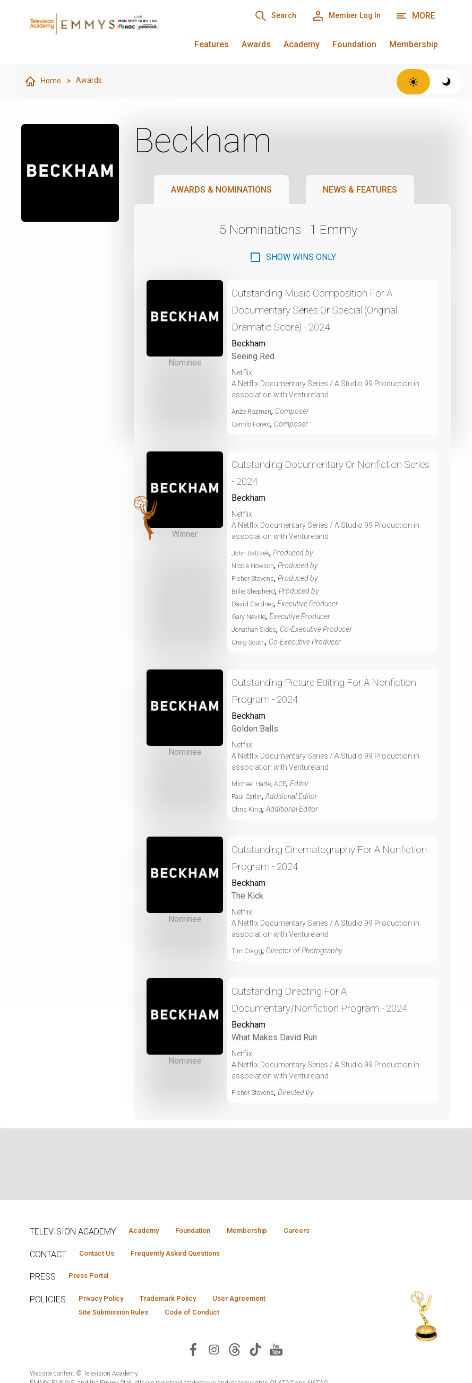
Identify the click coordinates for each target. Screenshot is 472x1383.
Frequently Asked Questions (194, 1270)
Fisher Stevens (255, 579)
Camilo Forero (255, 424)
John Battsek (253, 553)
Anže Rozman (254, 411)
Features (211, 44)
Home (43, 81)
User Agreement (272, 1318)
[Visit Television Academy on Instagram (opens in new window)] (214, 1370)
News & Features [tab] (360, 190)
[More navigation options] (415, 16)
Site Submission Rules (122, 1333)
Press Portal (94, 1294)
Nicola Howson (257, 566)
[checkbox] (292, 257)
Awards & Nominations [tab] (221, 190)
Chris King (248, 809)
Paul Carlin (249, 797)
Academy (302, 44)
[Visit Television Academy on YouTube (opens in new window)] (276, 1370)
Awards (256, 44)
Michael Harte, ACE (262, 784)
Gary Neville (250, 617)
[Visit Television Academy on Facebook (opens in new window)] (193, 1370)
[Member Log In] (339, 16)
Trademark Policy (188, 1318)
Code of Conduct (215, 1333)
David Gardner (255, 604)
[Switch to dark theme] (447, 81)
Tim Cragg (249, 951)
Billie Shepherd (255, 591)
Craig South (251, 642)
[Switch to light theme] (413, 81)
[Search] (255, 16)
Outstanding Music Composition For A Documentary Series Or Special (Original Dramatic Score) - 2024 (329, 310)
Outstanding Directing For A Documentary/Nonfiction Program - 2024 (323, 1008)
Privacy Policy (107, 1318)
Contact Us (102, 1270)
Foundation (354, 44)
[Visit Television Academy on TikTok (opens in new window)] (255, 1370)
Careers (145, 1246)
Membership (413, 44)
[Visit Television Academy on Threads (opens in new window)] (235, 1370)
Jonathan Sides (257, 629)
